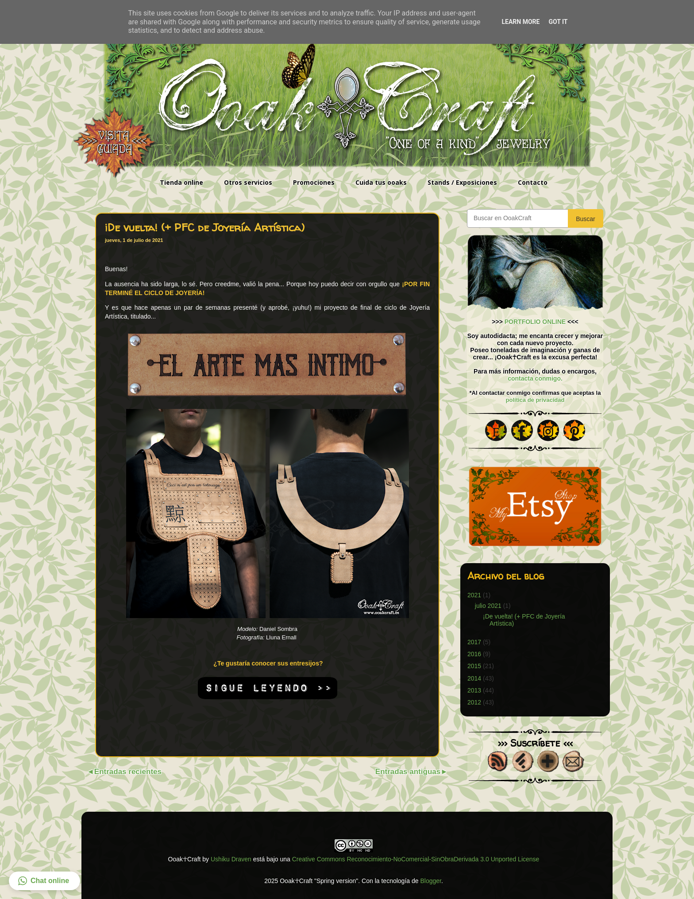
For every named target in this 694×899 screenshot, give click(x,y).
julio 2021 (488, 605)
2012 (474, 702)
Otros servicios (248, 182)
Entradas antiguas (407, 771)
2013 (474, 690)
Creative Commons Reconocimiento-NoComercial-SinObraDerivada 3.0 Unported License (416, 859)
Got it (557, 21)
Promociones (314, 182)
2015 (474, 665)
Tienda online (181, 182)
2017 (474, 642)
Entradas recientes (128, 771)
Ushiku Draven (231, 859)
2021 (474, 595)
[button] (44, 881)
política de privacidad (535, 400)
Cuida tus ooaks (381, 182)
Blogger (430, 880)
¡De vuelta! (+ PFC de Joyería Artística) (205, 227)
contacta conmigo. (535, 378)
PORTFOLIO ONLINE (535, 321)
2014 (474, 678)
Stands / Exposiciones (462, 182)
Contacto (532, 182)
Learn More (520, 21)
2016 (474, 654)
